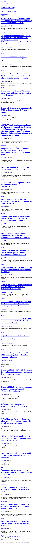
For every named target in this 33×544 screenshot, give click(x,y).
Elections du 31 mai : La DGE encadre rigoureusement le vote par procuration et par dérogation (16, 93)
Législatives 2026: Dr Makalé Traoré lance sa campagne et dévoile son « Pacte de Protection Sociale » (16, 338)
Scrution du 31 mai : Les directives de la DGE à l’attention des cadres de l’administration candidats (16, 287)
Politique (3, 32)
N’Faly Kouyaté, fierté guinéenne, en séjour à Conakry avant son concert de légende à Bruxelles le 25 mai (16, 421)
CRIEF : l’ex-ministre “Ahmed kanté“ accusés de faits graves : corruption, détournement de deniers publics (15, 253)
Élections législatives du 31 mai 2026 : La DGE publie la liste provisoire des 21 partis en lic (16, 523)
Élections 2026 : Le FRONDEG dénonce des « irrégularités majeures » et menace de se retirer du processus (16, 372)
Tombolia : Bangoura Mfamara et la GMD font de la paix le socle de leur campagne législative (15, 355)
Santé (2, 467)
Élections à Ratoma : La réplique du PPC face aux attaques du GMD (15, 168)
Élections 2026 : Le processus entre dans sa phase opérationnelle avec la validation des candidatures (16, 389)
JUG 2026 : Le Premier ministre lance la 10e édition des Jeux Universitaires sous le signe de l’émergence (16, 438)
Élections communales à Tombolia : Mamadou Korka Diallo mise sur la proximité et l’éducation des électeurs (15, 236)
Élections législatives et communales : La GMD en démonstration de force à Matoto (16, 110)
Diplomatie (3, 400)
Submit (16, 539)
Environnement (4, 501)
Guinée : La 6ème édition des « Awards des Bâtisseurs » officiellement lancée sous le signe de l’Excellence (16, 304)
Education (3, 432)
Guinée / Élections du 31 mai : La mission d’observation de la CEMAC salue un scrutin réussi (15, 59)
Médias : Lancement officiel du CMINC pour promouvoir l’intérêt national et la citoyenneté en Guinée (16, 321)
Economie (3, 145)
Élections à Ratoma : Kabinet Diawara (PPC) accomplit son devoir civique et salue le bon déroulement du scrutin (16, 76)
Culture (2, 264)
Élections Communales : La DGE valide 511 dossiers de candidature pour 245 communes (16, 455)
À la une (3, 15)
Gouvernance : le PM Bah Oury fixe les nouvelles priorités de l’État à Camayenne (16, 184)
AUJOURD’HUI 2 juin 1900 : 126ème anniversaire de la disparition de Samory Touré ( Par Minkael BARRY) (16, 21)
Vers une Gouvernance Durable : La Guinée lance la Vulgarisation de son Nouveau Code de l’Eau (15, 506)
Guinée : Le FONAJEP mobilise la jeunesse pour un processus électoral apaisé (15, 489)
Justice (2, 247)
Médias (2, 315)
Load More (3, 535)
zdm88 (4, 26)
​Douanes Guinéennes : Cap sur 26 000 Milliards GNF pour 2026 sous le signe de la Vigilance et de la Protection (15, 218)
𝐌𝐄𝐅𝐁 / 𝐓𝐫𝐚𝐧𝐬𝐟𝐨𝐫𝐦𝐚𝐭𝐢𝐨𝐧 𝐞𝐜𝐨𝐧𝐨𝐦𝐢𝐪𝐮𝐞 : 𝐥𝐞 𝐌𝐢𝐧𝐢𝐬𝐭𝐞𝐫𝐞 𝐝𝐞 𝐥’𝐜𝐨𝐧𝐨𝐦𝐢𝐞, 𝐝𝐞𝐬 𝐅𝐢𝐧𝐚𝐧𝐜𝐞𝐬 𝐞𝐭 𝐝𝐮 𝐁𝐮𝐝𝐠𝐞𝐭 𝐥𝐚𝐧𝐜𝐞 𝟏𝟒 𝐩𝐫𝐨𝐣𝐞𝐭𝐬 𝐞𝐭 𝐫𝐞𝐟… (16, 130)
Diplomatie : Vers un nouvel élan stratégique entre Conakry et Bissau (15, 405)
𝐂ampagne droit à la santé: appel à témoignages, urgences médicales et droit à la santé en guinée (16, 472)
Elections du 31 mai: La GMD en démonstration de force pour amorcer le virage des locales (16, 201)
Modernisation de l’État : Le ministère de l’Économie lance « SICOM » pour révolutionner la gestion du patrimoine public (16, 151)
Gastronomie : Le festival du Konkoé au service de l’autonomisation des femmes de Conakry (16, 270)
